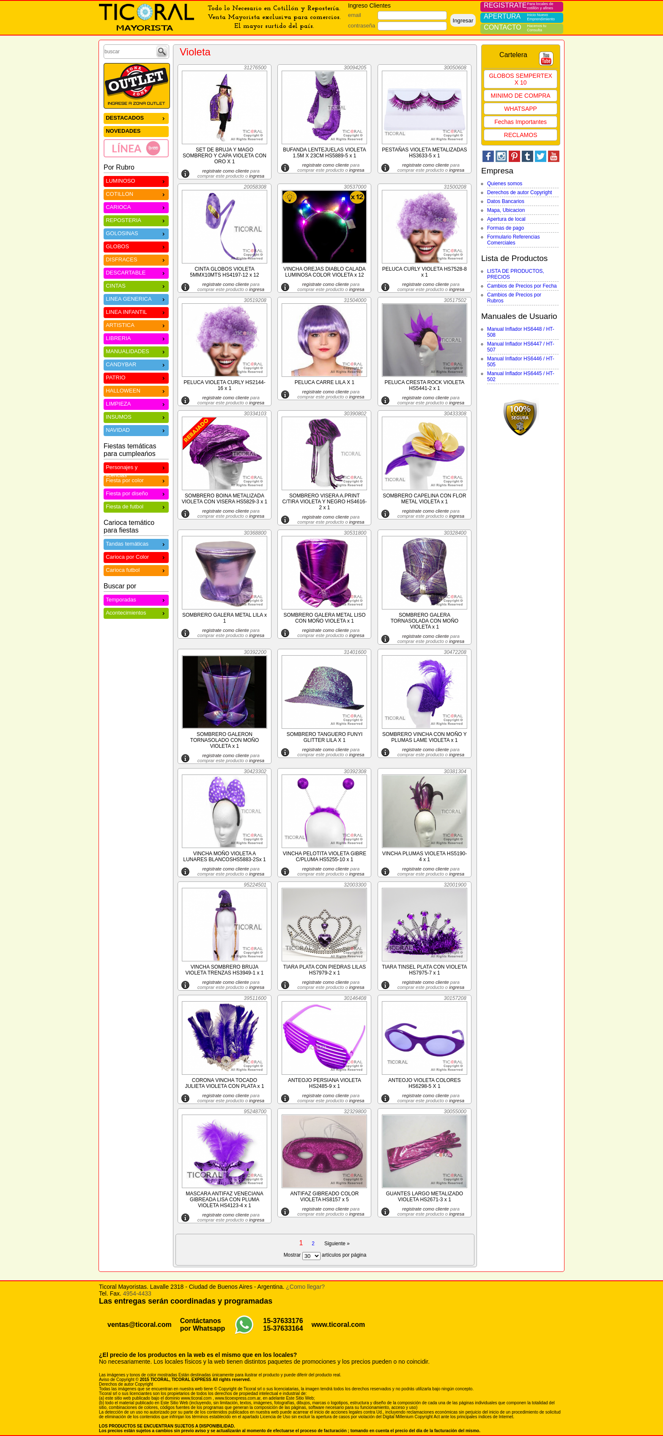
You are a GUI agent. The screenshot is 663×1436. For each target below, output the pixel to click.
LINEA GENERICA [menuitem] (136, 298)
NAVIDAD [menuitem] (136, 429)
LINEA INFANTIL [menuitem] (136, 311)
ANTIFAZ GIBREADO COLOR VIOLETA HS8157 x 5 (324, 1197)
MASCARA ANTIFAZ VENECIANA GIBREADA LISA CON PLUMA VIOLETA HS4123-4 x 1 (224, 1199)
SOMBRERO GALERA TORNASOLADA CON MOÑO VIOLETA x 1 (424, 621)
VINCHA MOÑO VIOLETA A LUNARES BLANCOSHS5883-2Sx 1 (224, 856)
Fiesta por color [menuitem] (136, 479)
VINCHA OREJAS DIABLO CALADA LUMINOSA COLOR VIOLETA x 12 (324, 272)
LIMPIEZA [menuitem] (136, 403)
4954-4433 (137, 1293)
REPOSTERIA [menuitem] (136, 219)
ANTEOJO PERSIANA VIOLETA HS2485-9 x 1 (324, 1083)
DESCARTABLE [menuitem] (136, 272)
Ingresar (462, 20)
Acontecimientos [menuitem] (136, 612)
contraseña (361, 25)
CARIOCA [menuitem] (136, 206)
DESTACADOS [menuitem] (136, 117)
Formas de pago (505, 228)
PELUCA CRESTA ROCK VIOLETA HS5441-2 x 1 (424, 385)
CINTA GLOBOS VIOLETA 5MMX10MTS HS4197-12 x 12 (224, 272)
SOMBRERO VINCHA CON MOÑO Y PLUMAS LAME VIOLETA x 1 (424, 737)
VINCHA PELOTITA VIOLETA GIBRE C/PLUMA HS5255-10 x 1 (325, 856)
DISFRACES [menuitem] (136, 259)
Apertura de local (506, 219)
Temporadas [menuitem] (136, 599)
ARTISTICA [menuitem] (136, 324)
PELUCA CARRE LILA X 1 (324, 382)
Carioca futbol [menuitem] (136, 569)
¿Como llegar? (305, 1286)
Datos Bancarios (505, 201)
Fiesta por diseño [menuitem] (136, 493)
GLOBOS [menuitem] (136, 246)
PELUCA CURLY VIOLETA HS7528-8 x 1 (424, 272)
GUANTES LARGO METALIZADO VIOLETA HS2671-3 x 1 (424, 1197)
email (354, 15)
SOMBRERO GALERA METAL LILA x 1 (224, 618)
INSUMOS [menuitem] (136, 416)
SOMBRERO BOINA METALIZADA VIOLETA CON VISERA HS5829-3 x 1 (225, 499)
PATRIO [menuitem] (136, 377)
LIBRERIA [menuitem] (136, 337)
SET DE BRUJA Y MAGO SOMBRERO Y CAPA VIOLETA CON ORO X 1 (224, 156)
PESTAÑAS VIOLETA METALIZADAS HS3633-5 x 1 (424, 153)
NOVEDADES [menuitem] (123, 131)
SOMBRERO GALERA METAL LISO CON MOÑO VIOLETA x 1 (324, 618)
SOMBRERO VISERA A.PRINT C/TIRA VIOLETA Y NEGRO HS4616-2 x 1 (324, 502)
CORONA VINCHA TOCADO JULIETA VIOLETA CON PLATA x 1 (224, 1083)
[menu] (136, 135)
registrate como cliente (225, 170)
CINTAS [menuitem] (136, 285)
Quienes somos (504, 184)
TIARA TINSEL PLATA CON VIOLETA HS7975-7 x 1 (424, 970)
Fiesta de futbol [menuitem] (136, 506)
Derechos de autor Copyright (519, 192)
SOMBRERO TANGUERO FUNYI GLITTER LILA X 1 (325, 737)
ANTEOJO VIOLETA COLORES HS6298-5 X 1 (424, 1083)
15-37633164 (283, 1328)
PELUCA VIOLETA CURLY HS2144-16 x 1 (224, 385)
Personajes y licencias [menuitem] (136, 468)
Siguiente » (337, 1244)
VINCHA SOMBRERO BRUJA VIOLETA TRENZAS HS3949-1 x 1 (225, 970)
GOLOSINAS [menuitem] (136, 232)
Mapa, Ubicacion (506, 210)
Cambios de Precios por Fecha (522, 286)
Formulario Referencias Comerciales (513, 240)
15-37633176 (283, 1320)
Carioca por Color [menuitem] (136, 556)
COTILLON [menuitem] (136, 193)
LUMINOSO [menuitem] (136, 180)
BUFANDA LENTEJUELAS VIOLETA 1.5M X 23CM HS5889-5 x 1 (324, 153)
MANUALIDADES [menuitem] (136, 350)
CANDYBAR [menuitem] (136, 364)
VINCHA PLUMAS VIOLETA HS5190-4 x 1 (424, 856)
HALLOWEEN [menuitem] (136, 390)
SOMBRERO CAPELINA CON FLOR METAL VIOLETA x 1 (424, 499)
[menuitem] (136, 148)
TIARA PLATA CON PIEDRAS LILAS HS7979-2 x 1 (324, 970)
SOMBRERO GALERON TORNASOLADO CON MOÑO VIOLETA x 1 (224, 740)
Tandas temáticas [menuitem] (136, 543)
